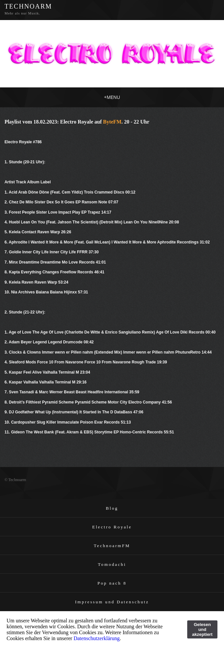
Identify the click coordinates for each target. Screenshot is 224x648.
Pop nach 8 (112, 583)
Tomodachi (112, 564)
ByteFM (112, 122)
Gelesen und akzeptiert (202, 629)
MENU (112, 97)
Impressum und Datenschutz (112, 601)
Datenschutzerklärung (97, 638)
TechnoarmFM (112, 545)
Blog (112, 508)
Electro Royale (112, 526)
